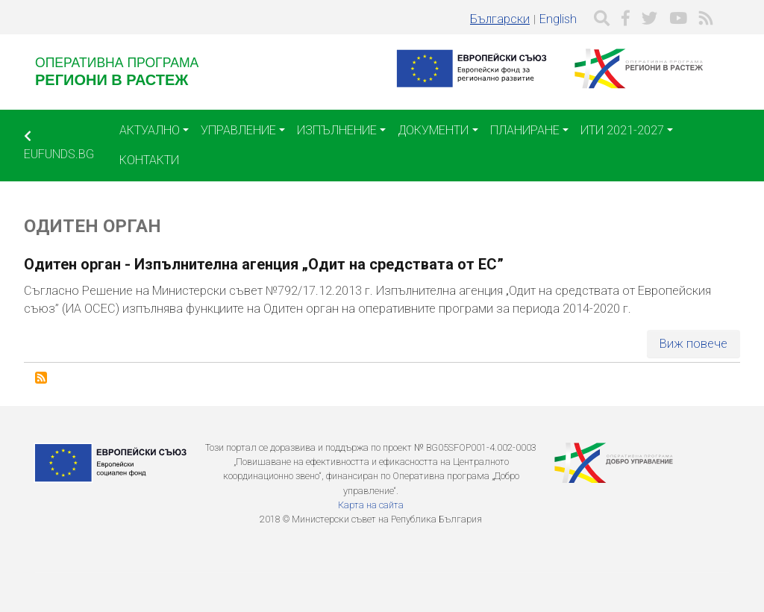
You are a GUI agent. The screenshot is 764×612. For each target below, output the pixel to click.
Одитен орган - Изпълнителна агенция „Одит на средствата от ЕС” (264, 264)
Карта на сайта (371, 504)
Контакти (149, 160)
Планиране (525, 130)
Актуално (149, 130)
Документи (433, 130)
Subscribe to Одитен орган (41, 378)
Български (500, 19)
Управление (238, 130)
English (558, 19)
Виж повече (693, 344)
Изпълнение (337, 130)
